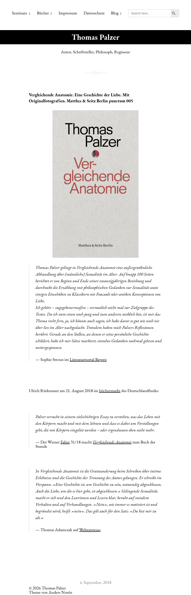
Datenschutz (94, 13)
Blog (115, 13)
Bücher (43, 13)
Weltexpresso (90, 529)
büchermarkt (109, 390)
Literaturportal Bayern (88, 359)
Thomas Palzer (95, 37)
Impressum (68, 13)
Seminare (19, 13)
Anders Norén (60, 592)
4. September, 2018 (95, 582)
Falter (65, 442)
